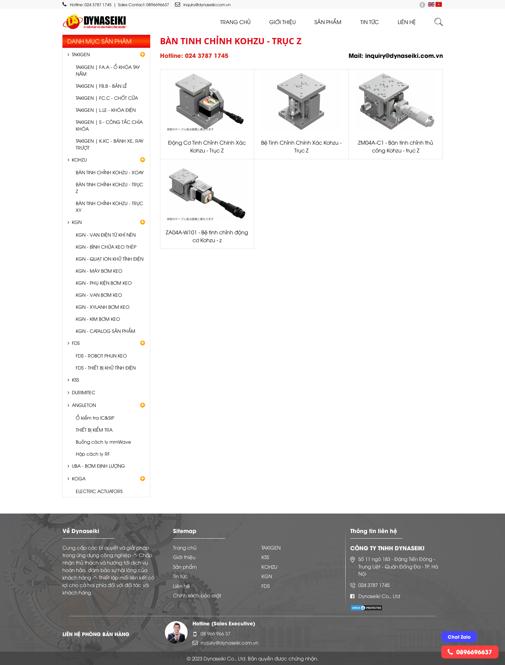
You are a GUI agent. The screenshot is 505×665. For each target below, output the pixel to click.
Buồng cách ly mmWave (103, 441)
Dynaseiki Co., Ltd (379, 596)
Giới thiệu (282, 21)
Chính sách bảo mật (197, 595)
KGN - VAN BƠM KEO (99, 295)
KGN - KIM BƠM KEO (98, 319)
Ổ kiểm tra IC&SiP (95, 417)
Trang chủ (235, 21)
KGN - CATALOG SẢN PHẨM (105, 331)
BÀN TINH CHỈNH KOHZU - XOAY (110, 172)
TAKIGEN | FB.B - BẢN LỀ (101, 86)
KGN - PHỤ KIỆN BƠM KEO (104, 283)
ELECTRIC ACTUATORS (99, 491)
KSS (75, 379)
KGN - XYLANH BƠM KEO (102, 307)
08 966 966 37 (216, 633)
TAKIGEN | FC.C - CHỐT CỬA (107, 98)
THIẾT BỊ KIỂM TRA (94, 429)
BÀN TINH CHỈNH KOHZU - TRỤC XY (109, 206)
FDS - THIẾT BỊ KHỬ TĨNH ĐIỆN (106, 367)
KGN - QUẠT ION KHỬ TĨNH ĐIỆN (109, 258)
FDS (76, 343)
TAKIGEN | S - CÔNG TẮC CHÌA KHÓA (109, 125)
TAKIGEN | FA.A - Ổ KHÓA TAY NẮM (108, 70)
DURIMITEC (83, 392)
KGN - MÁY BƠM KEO (99, 270)
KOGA (79, 478)
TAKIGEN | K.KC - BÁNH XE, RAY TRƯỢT (109, 143)
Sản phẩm (327, 21)
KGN (77, 222)
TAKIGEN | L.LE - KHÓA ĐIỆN (106, 110)
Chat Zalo (459, 636)
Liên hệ (181, 585)
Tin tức (369, 21)
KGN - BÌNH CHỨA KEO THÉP (106, 246)
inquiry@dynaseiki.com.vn (203, 4)
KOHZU (79, 159)
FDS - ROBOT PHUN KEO (101, 355)
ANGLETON (84, 405)
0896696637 (157, 4)
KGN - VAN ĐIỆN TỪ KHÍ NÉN (106, 234)
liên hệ (407, 21)
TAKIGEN (81, 54)
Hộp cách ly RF (93, 453)
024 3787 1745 (98, 4)
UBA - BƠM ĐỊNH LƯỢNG (98, 466)
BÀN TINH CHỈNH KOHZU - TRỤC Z (109, 187)
